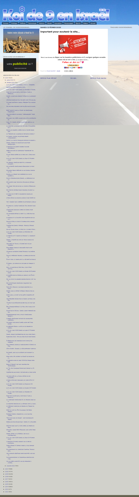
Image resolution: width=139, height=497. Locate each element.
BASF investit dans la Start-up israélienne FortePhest (19, 111)
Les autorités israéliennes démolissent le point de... (20, 167)
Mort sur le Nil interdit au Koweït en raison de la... (20, 357)
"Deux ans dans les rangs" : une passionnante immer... (19, 418)
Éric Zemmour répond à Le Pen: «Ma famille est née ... (20, 307)
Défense (22, 23)
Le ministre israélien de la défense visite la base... (21, 403)
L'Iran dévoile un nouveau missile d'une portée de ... (20, 198)
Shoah (49, 23)
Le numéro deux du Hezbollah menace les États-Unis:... (20, 275)
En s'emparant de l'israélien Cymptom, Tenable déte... (20, 450)
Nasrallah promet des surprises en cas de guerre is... (19, 174)
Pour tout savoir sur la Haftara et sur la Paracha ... (19, 92)
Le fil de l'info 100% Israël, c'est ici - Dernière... (20, 85)
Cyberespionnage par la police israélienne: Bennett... (19, 315)
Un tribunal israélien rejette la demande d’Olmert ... (18, 163)
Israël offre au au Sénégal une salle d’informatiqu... (17, 434)
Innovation (58, 23)
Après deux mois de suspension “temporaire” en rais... (19, 151)
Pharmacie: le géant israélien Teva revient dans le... (20, 206)
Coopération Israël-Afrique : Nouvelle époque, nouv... (20, 226)
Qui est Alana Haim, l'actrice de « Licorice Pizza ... (21, 229)
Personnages (68, 23)
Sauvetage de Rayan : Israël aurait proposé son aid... (20, 311)
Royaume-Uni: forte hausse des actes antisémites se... (21, 118)
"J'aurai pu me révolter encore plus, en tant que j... (20, 303)
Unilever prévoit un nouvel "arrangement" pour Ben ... (20, 115)
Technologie (32, 23)
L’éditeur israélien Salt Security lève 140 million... (21, 100)
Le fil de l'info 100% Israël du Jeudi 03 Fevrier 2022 (20, 438)
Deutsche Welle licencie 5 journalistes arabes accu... (20, 222)
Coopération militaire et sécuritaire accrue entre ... (21, 372)
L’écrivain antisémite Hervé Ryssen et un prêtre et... (20, 252)
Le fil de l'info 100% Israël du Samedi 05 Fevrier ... (21, 388)
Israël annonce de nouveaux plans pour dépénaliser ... (18, 143)
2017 (6, 479)
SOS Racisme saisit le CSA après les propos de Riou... (20, 426)
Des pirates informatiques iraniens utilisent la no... (20, 190)
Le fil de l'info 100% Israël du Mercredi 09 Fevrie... (19, 232)
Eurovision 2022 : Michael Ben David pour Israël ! (21, 337)
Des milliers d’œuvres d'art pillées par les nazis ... (20, 107)
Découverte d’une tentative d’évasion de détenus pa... (20, 182)
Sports (78, 23)
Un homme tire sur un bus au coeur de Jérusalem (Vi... (20, 186)
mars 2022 (10, 80)
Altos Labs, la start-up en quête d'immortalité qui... (20, 295)
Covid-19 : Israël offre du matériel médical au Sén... (20, 122)
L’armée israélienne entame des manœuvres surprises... (19, 319)
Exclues (5, 23)
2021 (6, 469)
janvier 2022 (11, 466)
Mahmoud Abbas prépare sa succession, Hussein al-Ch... (20, 171)
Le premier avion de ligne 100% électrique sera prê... (20, 361)
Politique (14, 23)
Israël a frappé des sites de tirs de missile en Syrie (20, 240)
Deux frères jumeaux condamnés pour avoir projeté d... (19, 248)
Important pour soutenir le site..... (16, 87)
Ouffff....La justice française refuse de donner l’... (21, 140)
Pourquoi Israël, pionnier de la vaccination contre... (19, 414)
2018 (7, 476)
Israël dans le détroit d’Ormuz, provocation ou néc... (20, 291)
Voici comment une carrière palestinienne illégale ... (21, 202)
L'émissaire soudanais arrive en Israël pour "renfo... (19, 210)
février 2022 (11, 82)
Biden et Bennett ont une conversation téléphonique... (17, 365)
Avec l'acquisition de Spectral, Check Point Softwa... (19, 268)
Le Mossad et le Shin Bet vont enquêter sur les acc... (20, 218)
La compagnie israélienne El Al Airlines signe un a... (20, 400)
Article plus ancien (98, 78)
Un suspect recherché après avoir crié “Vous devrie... (19, 323)
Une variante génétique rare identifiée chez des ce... (20, 454)
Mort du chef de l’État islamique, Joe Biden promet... (19, 410)
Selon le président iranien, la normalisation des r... (20, 256)
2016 (7, 481)
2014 (6, 486)
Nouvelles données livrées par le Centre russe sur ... (20, 130)
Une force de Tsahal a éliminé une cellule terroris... (19, 244)
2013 (6, 489)
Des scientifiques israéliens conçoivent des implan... (19, 283)
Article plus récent (48, 78)
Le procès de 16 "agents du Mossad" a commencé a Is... (20, 236)
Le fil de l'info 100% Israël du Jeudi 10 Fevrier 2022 (20, 159)
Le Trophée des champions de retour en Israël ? (20, 134)
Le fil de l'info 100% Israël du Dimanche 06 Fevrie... (19, 384)
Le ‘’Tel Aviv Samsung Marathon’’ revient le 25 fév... (20, 368)
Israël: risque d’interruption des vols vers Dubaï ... (21, 334)
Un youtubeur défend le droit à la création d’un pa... (20, 214)
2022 (7, 78)
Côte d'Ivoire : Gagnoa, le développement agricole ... (21, 349)
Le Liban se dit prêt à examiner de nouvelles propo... (19, 194)
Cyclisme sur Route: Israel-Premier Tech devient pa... (21, 103)
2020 (7, 471)
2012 (6, 492)
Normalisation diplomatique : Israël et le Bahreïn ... (21, 422)
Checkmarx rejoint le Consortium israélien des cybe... (20, 458)
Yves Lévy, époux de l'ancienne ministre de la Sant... (19, 287)
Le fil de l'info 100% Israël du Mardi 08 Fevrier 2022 (20, 272)
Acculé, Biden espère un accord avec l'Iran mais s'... (20, 155)
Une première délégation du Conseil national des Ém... (20, 299)
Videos (85, 23)
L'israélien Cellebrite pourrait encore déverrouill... (17, 147)
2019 (7, 474)
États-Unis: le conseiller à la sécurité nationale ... (21, 260)
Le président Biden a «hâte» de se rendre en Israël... (19, 327)
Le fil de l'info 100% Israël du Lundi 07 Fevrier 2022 (20, 331)
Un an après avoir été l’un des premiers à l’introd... (18, 462)
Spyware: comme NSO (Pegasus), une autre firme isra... (20, 430)
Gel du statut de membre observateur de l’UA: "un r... (21, 279)
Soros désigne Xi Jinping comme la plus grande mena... (20, 446)
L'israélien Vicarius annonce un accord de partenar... (18, 442)
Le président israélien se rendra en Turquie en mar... (20, 406)
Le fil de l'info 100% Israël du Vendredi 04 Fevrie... (19, 392)
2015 (7, 484)
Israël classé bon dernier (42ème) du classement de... (21, 96)
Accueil (93, 23)
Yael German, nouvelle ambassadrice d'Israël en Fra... (21, 345)
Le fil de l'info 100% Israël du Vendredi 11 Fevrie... (21, 89)
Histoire (41, 23)
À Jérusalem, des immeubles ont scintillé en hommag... (19, 341)
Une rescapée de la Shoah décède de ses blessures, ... (18, 376)
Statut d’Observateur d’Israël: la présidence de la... (20, 178)
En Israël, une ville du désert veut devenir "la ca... (20, 353)
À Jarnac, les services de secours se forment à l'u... (20, 264)
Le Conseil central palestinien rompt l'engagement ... (17, 137)
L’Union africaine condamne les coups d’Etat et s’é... (20, 380)
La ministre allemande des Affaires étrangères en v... (20, 126)
